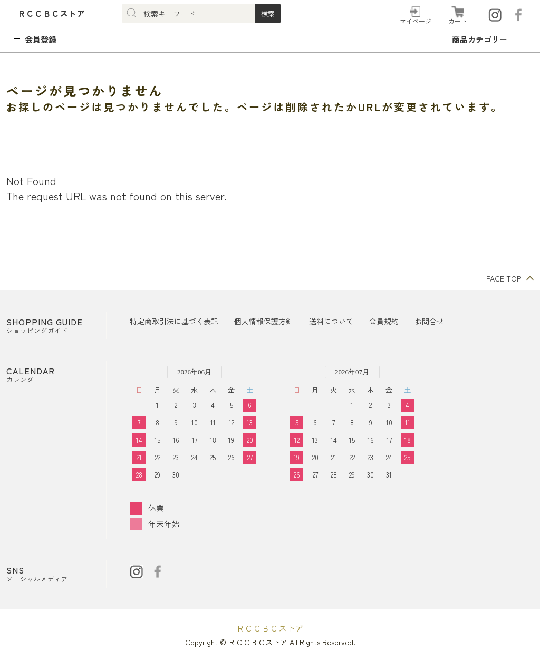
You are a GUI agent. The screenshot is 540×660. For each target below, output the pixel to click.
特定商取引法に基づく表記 (174, 321)
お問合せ (429, 321)
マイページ (415, 20)
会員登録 (40, 39)
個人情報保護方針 (263, 321)
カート (457, 20)
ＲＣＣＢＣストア (270, 628)
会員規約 (384, 321)
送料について (331, 321)
